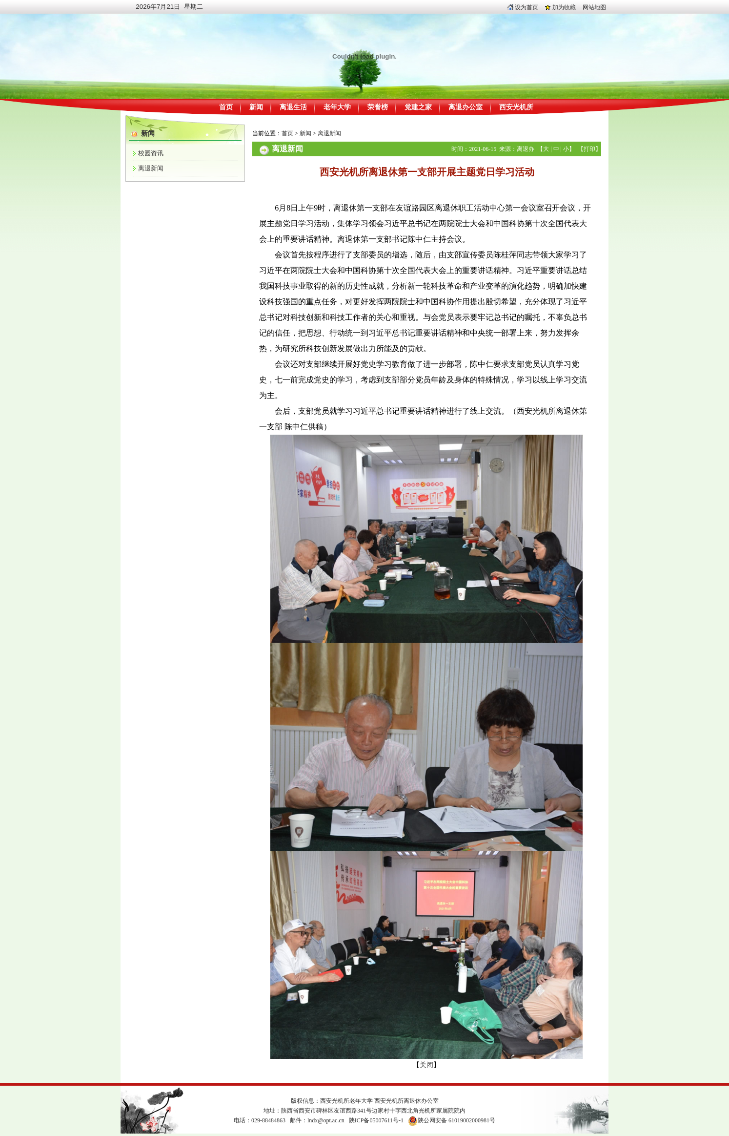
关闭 (426, 1065)
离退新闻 (150, 168)
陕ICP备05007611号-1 (376, 1120)
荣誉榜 (377, 107)
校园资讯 (150, 153)
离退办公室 (465, 107)
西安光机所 (516, 107)
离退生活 (293, 107)
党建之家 (418, 107)
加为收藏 (560, 7)
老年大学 (337, 107)
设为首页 (522, 7)
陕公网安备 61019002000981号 (456, 1120)
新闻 (256, 107)
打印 (589, 149)
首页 (226, 107)
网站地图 (594, 7)
